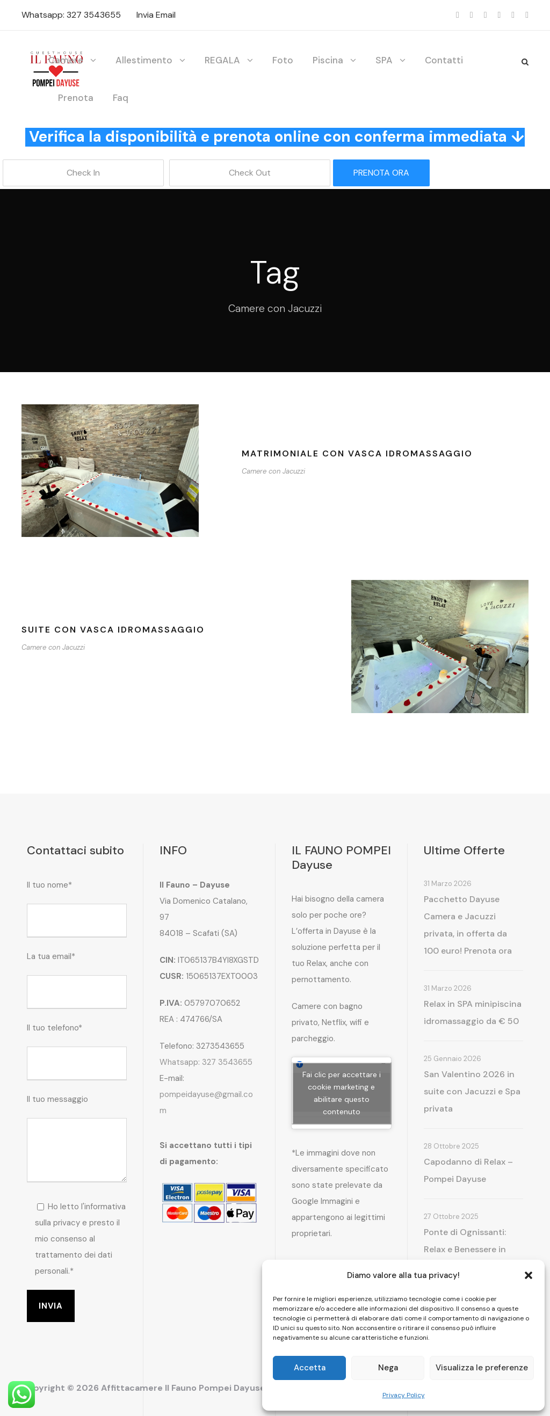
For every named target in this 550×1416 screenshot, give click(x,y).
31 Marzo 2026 (448, 883)
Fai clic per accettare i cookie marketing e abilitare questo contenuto (341, 1093)
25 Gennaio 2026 (452, 1058)
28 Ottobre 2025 (451, 1146)
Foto (282, 60)
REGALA (222, 60)
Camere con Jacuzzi (273, 471)
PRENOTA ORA (381, 172)
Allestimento (143, 60)
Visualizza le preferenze (482, 1367)
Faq (120, 98)
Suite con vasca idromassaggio (113, 629)
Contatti (444, 60)
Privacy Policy (403, 1395)
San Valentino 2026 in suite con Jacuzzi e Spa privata (472, 1091)
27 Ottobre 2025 (451, 1216)
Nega (388, 1367)
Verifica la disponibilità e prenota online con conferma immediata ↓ (277, 137)
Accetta (309, 1367)
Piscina (328, 60)
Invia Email (156, 14)
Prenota (75, 98)
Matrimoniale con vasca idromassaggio (357, 453)
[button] (528, 1275)
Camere (65, 60)
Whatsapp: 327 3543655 (71, 14)
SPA (384, 60)
